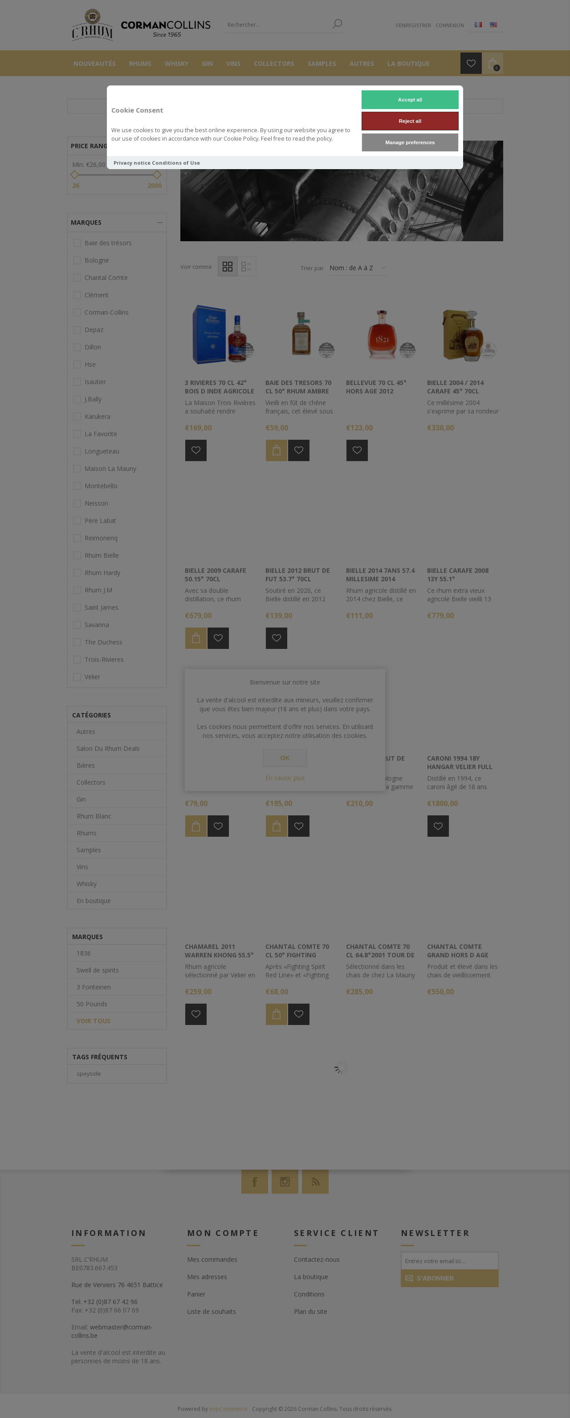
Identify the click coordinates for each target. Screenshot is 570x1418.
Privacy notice (132, 162)
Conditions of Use (176, 162)
